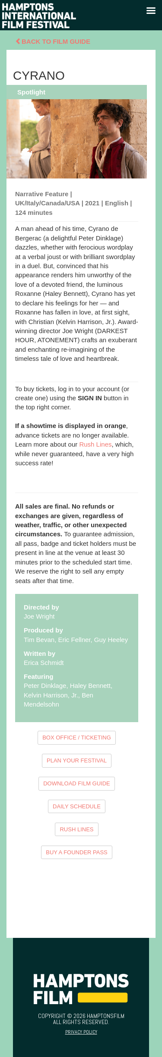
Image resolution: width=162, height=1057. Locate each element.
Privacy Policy (81, 1031)
